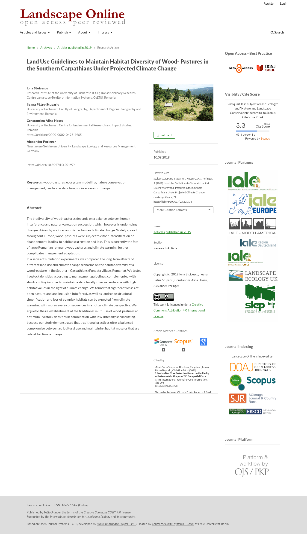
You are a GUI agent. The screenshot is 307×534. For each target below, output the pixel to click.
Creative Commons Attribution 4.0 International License (179, 310)
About (83, 32)
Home (31, 47)
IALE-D (48, 512)
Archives (46, 47)
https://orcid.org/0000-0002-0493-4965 (54, 135)
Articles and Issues (33, 32)
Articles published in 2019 (74, 47)
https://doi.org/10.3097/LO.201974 (52, 165)
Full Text (166, 135)
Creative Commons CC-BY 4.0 (102, 512)
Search (277, 32)
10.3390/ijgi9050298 (166, 385)
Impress (104, 32)
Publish (62, 32)
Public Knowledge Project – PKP (116, 524)
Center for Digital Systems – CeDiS (173, 524)
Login (283, 3)
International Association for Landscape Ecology (80, 517)
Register (269, 3)
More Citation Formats (172, 210)
